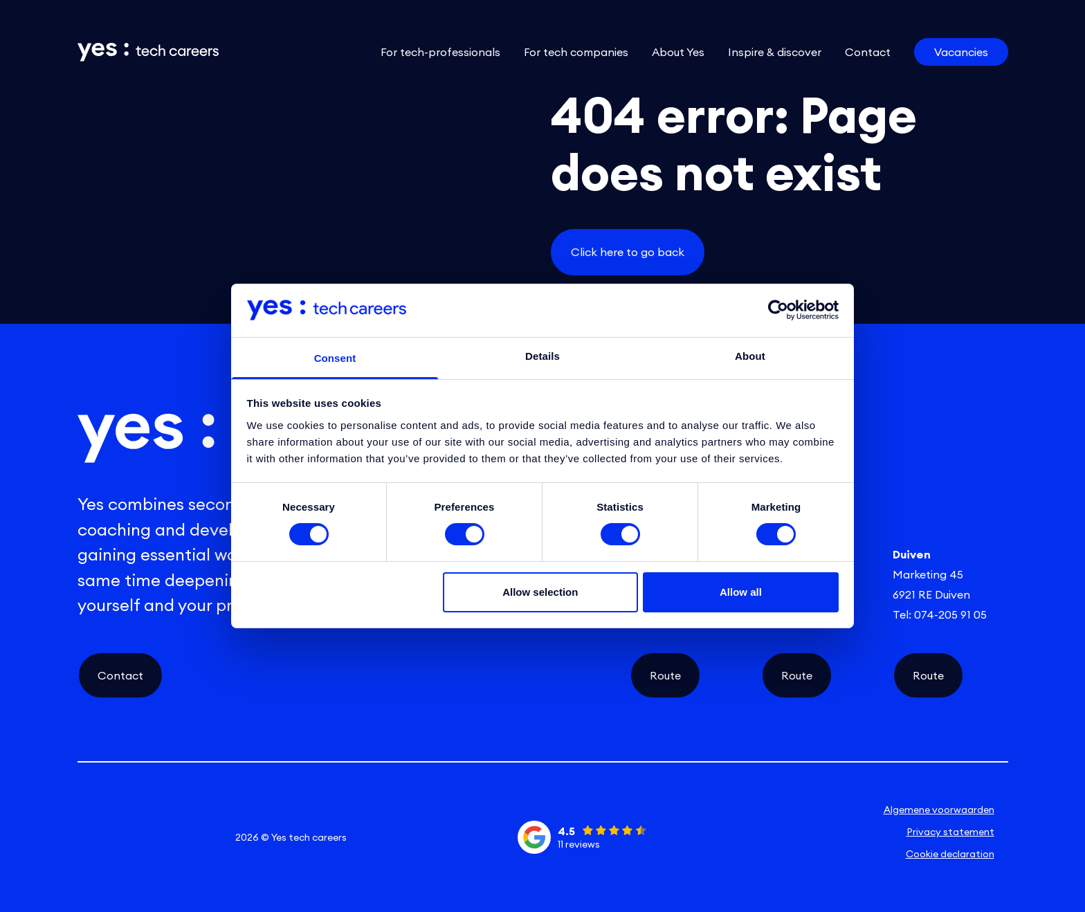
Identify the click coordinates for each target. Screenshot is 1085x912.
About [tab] (750, 356)
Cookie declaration (950, 854)
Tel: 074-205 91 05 (940, 614)
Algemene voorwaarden (939, 809)
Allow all (741, 592)
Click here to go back (627, 252)
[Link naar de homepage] (148, 52)
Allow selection (540, 592)
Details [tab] (542, 356)
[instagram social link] (134, 837)
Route (665, 675)
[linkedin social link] (96, 837)
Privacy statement (950, 832)
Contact (120, 675)
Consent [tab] (335, 358)
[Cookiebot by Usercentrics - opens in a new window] (778, 310)
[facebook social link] (171, 837)
